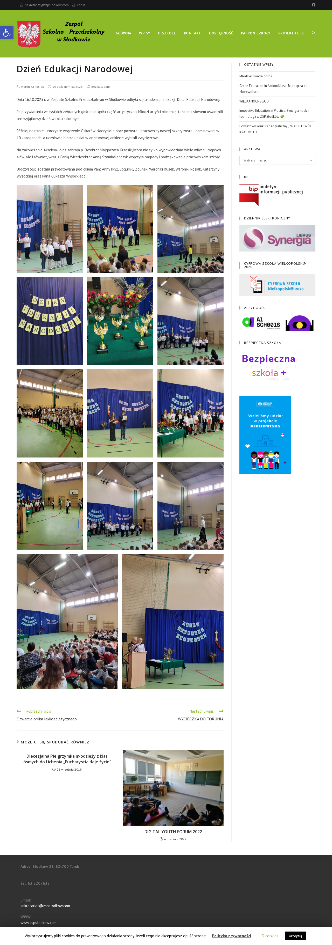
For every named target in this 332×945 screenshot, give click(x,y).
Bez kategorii (100, 86)
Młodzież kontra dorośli (256, 76)
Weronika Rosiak (32, 86)
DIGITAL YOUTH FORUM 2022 (173, 832)
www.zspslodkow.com (38, 922)
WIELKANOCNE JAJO (254, 101)
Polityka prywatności (231, 935)
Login (81, 5)
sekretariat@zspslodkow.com (47, 5)
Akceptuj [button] (295, 936)
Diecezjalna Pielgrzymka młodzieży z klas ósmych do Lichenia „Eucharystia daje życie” (67, 759)
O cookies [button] (269, 935)
